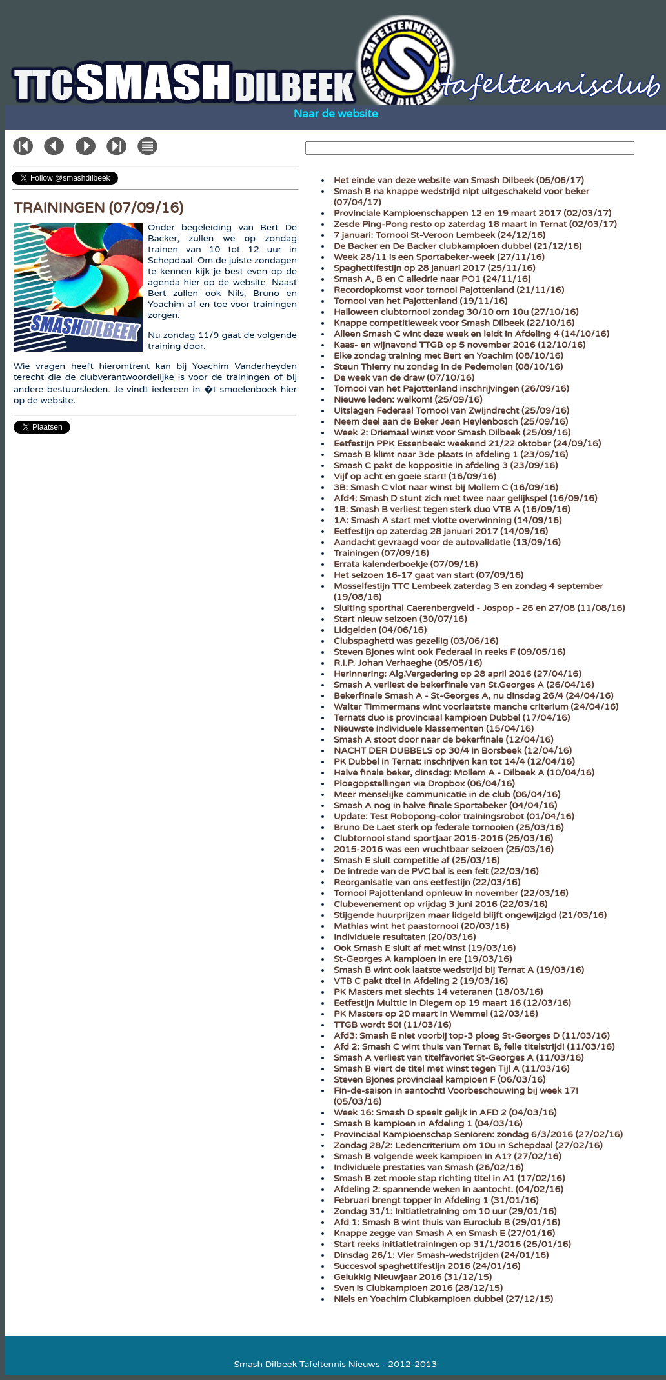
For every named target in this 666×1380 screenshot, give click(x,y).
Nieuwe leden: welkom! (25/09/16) (408, 399)
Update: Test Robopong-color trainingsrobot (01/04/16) (454, 816)
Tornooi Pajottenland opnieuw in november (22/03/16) (451, 893)
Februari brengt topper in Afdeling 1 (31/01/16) (436, 1200)
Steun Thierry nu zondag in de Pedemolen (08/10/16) (448, 366)
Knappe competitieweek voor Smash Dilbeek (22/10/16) (454, 322)
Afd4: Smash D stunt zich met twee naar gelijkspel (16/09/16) (465, 498)
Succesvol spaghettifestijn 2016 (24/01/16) (427, 1266)
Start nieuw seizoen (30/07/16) (400, 619)
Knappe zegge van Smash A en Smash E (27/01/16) (444, 1233)
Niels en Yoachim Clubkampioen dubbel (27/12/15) (443, 1299)
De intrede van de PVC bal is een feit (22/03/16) (436, 871)
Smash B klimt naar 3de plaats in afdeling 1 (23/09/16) (451, 454)
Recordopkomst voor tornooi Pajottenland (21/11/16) (449, 290)
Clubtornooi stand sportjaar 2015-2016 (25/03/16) (443, 838)
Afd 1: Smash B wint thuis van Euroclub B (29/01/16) (447, 1222)
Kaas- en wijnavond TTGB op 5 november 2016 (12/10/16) (459, 344)
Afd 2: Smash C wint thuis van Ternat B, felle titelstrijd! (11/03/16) (474, 1046)
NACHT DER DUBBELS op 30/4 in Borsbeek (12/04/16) (453, 750)
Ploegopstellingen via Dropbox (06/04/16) (424, 783)
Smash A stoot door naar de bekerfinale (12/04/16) (443, 739)
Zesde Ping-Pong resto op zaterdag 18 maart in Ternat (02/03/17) (475, 224)
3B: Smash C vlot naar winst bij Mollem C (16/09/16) (446, 487)
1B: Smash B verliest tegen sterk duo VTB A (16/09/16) (452, 509)
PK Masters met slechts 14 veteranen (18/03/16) (438, 991)
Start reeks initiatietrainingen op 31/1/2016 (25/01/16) (452, 1244)
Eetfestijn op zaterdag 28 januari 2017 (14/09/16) (441, 531)
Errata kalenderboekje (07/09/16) (406, 564)
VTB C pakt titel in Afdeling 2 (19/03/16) (421, 980)
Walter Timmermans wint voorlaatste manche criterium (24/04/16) (476, 706)
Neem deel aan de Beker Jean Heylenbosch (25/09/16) (451, 421)
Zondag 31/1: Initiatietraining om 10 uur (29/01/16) (445, 1211)
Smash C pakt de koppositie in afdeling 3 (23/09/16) (446, 465)
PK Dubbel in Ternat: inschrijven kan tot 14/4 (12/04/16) (454, 761)
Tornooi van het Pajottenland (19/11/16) (420, 300)
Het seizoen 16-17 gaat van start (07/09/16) (428, 575)
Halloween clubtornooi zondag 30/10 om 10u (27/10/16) (456, 311)
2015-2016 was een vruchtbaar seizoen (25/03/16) (444, 849)
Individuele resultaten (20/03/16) (405, 937)
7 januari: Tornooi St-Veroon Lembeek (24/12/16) (439, 235)
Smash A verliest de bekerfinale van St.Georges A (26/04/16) (464, 684)
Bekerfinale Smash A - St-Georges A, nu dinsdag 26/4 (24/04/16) (473, 695)
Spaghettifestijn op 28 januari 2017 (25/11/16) (434, 268)
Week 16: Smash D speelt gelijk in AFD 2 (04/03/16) (445, 1112)
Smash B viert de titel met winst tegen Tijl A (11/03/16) (451, 1068)
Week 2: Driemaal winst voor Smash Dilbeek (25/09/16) (452, 432)
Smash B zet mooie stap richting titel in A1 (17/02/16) (449, 1178)
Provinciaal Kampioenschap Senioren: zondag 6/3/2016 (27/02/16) (478, 1134)
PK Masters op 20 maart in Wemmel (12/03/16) (436, 1013)
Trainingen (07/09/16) (381, 553)
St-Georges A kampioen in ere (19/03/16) (423, 959)
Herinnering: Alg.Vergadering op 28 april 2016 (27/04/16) (457, 673)
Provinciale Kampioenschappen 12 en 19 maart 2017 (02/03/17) (472, 213)
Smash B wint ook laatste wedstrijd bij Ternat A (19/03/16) (459, 970)
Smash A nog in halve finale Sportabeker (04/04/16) (445, 805)
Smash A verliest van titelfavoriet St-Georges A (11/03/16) (458, 1057)
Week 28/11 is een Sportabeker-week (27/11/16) (439, 257)
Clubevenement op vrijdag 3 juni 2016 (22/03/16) (440, 904)
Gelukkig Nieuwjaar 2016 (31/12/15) (413, 1277)
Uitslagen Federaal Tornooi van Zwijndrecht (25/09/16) (451, 410)
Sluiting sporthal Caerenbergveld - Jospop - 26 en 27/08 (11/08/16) (479, 608)
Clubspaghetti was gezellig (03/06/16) (416, 640)
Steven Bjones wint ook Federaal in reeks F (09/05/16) (449, 651)
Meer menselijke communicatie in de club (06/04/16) (447, 794)
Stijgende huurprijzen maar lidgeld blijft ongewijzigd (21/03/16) (470, 915)
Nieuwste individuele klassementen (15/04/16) (434, 728)
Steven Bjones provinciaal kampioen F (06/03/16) (439, 1079)
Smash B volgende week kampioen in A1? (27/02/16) (447, 1156)
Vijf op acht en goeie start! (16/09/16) (415, 476)
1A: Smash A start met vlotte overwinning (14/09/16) (447, 520)
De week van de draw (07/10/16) (404, 377)
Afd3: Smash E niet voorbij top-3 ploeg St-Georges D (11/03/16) (472, 1035)
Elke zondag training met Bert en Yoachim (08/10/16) (448, 355)
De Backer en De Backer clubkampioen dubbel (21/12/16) (457, 246)
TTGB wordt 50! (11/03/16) (392, 1024)
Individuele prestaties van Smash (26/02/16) (428, 1167)
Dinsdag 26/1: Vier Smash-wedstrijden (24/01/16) (441, 1255)
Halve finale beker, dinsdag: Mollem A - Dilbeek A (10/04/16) (464, 772)
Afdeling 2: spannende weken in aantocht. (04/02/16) (448, 1189)
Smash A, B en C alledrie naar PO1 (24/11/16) (432, 279)
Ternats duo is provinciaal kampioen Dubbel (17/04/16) (452, 717)
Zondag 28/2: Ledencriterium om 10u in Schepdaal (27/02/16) (468, 1145)
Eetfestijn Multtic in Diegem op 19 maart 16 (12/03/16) (452, 1002)
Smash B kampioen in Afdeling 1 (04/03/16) (428, 1123)
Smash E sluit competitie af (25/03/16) (417, 860)
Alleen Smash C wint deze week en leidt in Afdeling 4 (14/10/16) (471, 333)
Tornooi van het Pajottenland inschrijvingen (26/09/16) (451, 388)
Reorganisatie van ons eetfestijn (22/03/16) (427, 882)
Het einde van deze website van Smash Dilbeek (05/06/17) (459, 180)
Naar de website (336, 114)
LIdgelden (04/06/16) (380, 630)
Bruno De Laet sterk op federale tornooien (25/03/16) (448, 827)
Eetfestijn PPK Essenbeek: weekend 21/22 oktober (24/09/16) (467, 443)
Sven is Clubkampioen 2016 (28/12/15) (418, 1288)
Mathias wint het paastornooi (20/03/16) (421, 926)
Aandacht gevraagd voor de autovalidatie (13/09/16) (447, 542)
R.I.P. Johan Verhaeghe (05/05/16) (408, 662)
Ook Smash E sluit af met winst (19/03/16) (425, 948)
